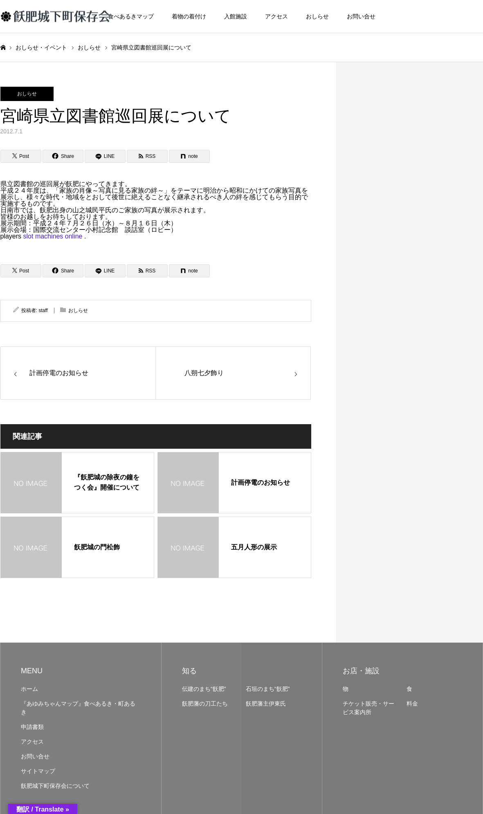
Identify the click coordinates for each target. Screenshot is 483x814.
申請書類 (32, 727)
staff (42, 310)
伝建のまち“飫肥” (204, 689)
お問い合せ (361, 16)
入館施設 (235, 16)
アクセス (276, 16)
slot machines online (53, 236)
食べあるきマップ (131, 16)
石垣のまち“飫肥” (268, 689)
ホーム (29, 689)
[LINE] (105, 156)
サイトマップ (38, 771)
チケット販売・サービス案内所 (368, 707)
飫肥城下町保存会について (55, 786)
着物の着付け (189, 16)
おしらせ (317, 16)
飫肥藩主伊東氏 (266, 703)
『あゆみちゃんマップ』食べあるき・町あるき (78, 707)
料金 (412, 703)
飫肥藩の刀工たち (205, 703)
